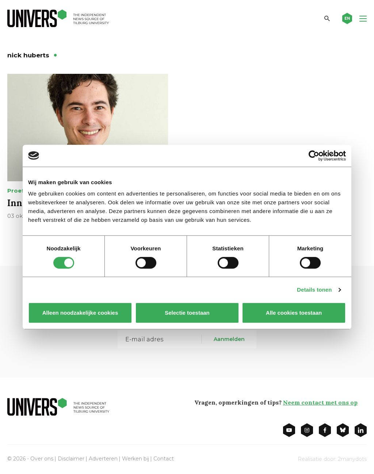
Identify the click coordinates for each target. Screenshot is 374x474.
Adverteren (103, 458)
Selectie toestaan (187, 313)
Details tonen (314, 290)
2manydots (352, 459)
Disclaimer (71, 458)
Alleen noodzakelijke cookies (80, 313)
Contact (163, 458)
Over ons (41, 458)
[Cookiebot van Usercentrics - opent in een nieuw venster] (314, 155)
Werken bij (135, 458)
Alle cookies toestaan (294, 313)
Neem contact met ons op (320, 402)
